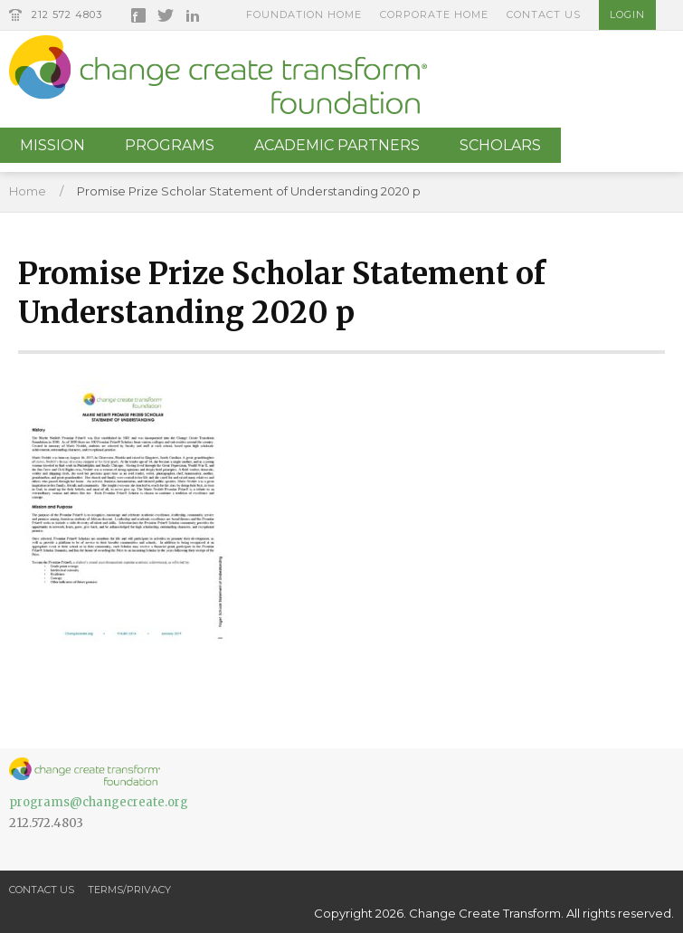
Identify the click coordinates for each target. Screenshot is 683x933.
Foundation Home (304, 14)
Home (27, 191)
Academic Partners (337, 145)
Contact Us (544, 14)
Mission (52, 145)
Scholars (500, 145)
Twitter (166, 15)
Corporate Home (434, 14)
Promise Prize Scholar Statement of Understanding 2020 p (249, 191)
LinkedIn (193, 15)
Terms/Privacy (129, 889)
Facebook (138, 15)
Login (627, 14)
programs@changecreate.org (98, 802)
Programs (169, 145)
